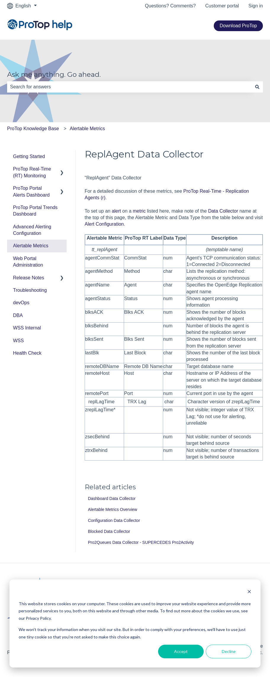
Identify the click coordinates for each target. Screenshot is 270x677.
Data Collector (223, 211)
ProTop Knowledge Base (33, 128)
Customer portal (222, 5)
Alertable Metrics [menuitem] (30, 245)
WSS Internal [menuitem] (27, 327)
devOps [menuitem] (21, 302)
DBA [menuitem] (18, 315)
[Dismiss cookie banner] (249, 592)
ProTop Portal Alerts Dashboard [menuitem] (31, 191)
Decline (229, 651)
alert (116, 211)
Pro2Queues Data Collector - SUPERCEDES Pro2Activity (141, 542)
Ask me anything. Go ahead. (54, 74)
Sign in (255, 5)
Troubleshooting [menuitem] (30, 290)
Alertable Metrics (87, 128)
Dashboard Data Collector (112, 498)
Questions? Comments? (170, 5)
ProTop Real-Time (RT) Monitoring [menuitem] (32, 172)
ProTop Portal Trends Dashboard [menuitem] (35, 210)
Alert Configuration (104, 224)
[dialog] (135, 623)
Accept (181, 651)
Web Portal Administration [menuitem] (28, 261)
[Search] (257, 87)
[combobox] (129, 87)
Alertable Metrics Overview (112, 509)
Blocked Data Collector (109, 531)
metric (139, 211)
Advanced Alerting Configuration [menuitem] (32, 230)
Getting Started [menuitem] (29, 156)
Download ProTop (238, 25)
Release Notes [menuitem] (28, 277)
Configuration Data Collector (114, 520)
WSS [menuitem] (18, 340)
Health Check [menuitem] (27, 353)
